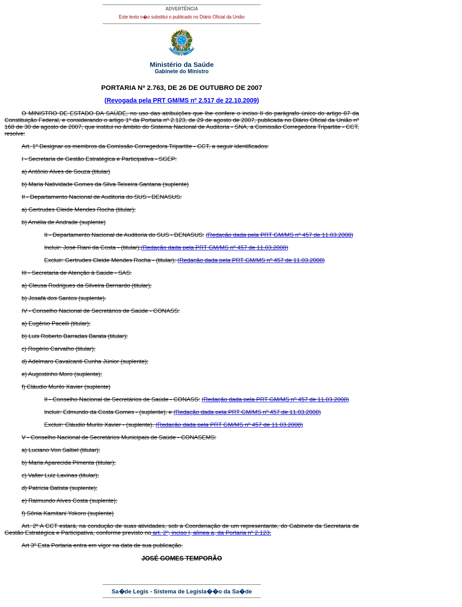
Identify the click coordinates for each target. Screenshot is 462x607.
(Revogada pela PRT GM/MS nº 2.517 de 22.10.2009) (181, 100)
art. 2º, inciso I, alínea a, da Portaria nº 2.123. (211, 532)
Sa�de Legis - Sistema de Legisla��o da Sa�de (182, 591)
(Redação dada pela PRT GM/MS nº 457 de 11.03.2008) (279, 234)
